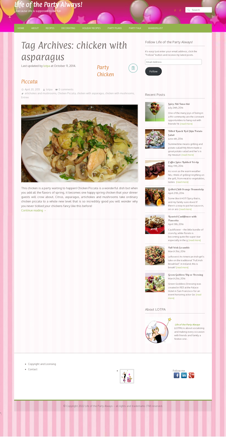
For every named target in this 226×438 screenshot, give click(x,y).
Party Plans (117, 28)
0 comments (66, 89)
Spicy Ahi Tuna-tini (179, 104)
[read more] (186, 123)
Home (21, 28)
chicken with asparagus (91, 93)
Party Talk (138, 28)
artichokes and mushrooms (41, 93)
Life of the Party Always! (51, 4)
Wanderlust (158, 28)
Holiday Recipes (93, 28)
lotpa (49, 89)
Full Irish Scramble (179, 251)
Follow (153, 71)
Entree (40, 97)
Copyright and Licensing (42, 372)
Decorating (69, 28)
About (35, 28)
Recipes (50, 28)
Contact (32, 377)
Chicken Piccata (67, 93)
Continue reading (34, 210)
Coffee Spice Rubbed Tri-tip (184, 162)
